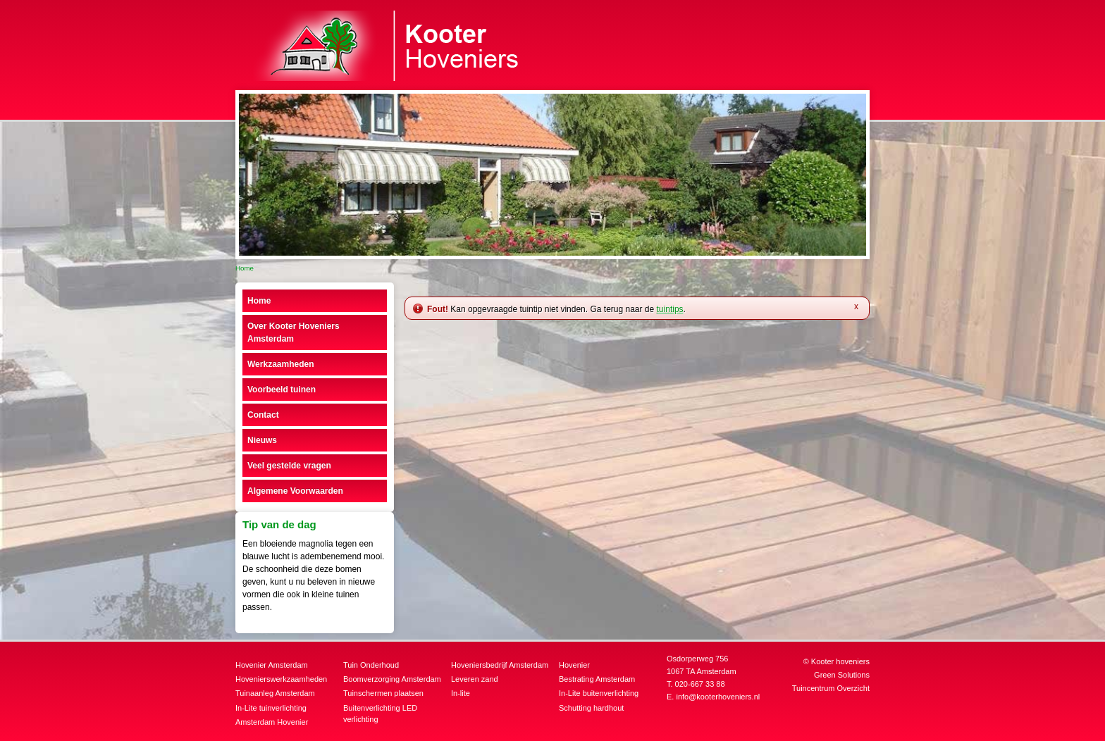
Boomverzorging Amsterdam (392, 679)
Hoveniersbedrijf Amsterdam (499, 665)
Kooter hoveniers (840, 661)
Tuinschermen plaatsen (383, 693)
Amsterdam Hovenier (271, 722)
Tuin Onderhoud (371, 665)
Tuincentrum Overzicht (831, 688)
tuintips (670, 309)
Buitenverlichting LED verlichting (380, 714)
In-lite (460, 693)
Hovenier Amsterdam (271, 665)
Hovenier (574, 665)
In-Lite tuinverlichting (271, 708)
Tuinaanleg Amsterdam (275, 693)
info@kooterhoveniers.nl (718, 696)
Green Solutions (842, 675)
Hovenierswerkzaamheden (281, 679)
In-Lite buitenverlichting (598, 693)
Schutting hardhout (591, 708)
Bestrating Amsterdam (597, 679)
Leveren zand (474, 679)
